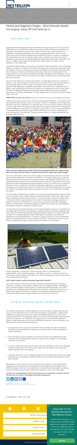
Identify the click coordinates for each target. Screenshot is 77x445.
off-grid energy (13, 384)
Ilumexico (44, 217)
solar (23, 384)
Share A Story (39, 428)
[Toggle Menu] (69, 5)
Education (16, 383)
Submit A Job (38, 421)
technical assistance (30, 384)
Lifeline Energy (57, 178)
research (20, 384)
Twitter (25, 408)
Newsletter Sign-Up (38, 415)
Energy (21, 383)
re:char (41, 108)
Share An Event (38, 434)
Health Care (26, 383)
